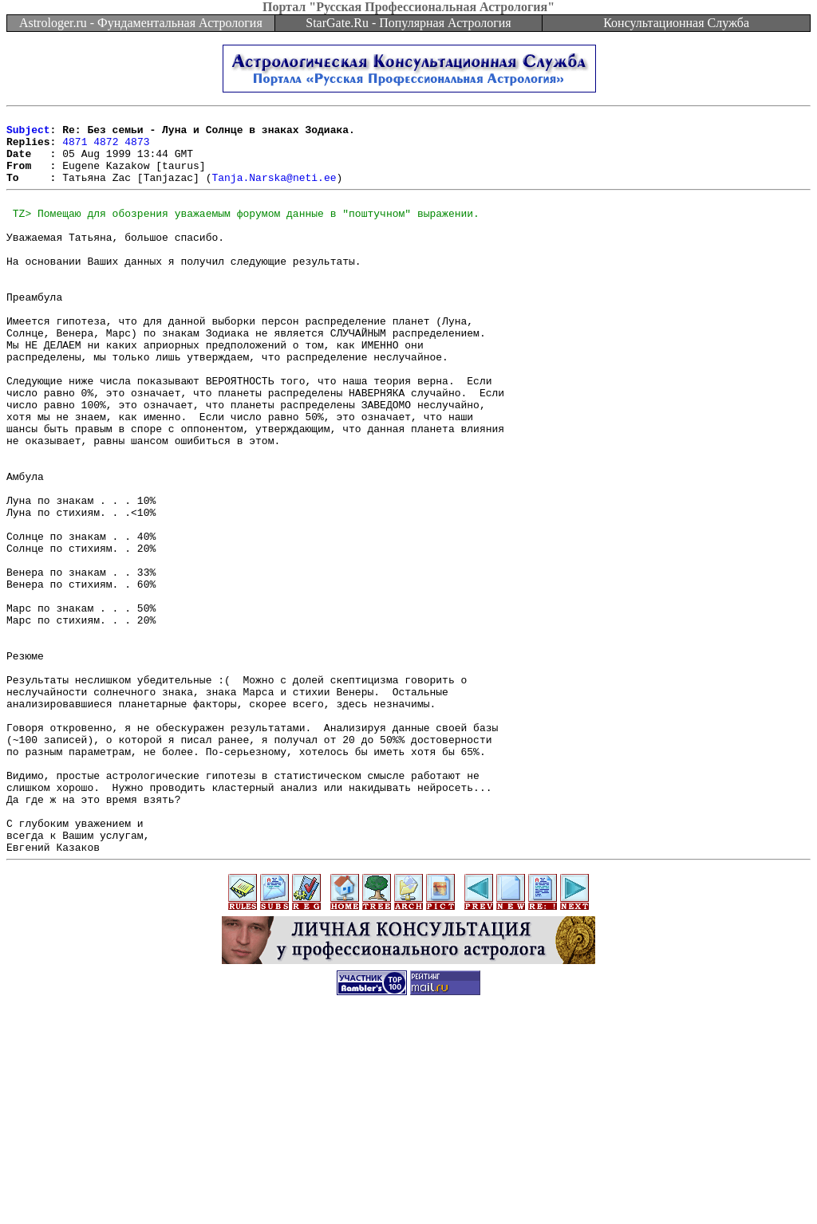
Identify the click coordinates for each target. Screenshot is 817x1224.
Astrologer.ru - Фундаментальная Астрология (140, 23)
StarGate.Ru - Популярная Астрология (408, 23)
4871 (74, 148)
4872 (105, 148)
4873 (136, 148)
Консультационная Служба (676, 23)
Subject (28, 134)
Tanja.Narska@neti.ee (273, 191)
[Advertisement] (408, 1188)
